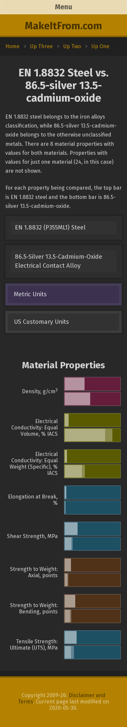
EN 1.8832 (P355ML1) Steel (50, 227)
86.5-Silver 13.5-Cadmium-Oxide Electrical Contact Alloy (58, 261)
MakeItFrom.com (63, 26)
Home (12, 46)
